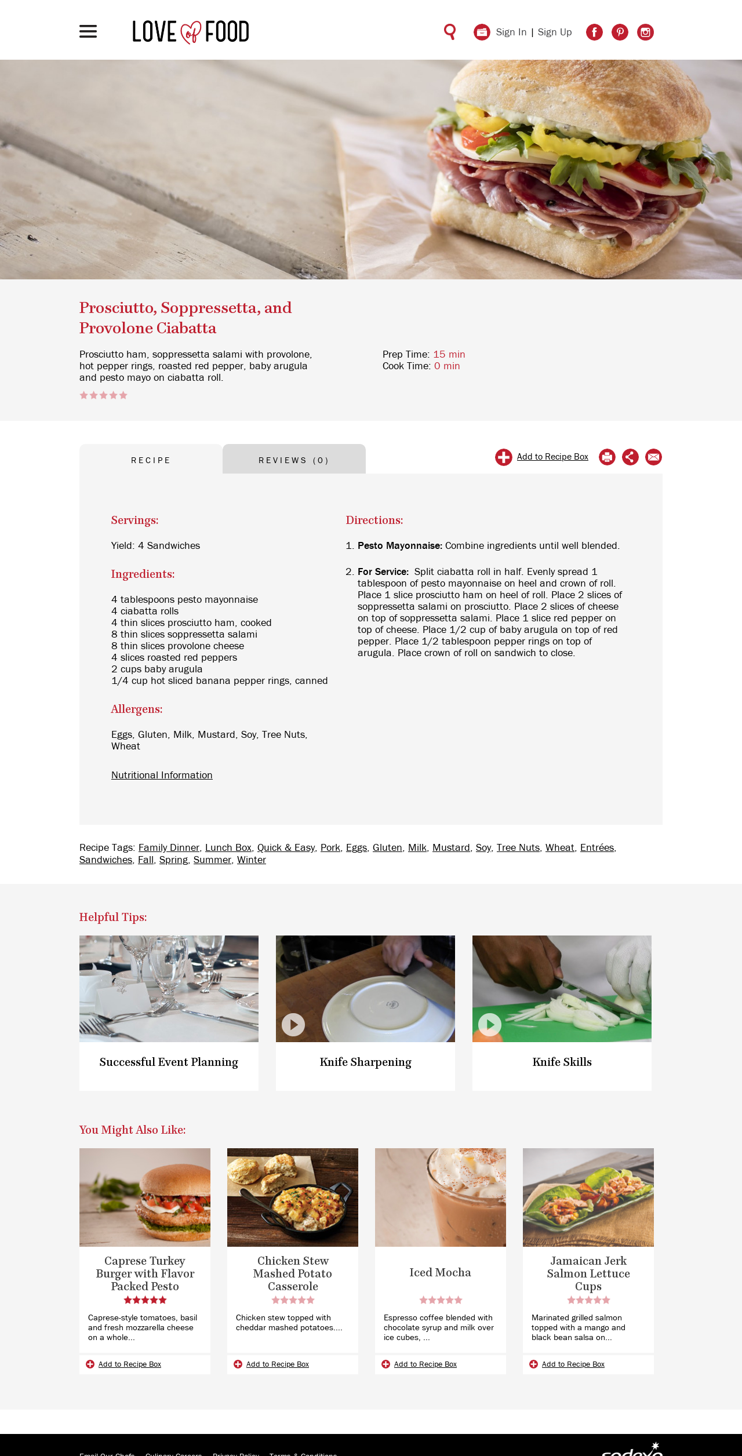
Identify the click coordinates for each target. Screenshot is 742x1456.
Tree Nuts (518, 848)
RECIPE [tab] (151, 460)
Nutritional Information (162, 775)
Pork (330, 848)
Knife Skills (562, 1063)
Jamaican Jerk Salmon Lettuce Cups (588, 1274)
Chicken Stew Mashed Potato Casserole (292, 1274)
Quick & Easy (286, 848)
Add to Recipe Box (552, 456)
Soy (483, 848)
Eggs (356, 848)
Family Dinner (169, 848)
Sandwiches (105, 860)
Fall (146, 860)
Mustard (451, 848)
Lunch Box (228, 848)
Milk (417, 848)
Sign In (511, 32)
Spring (173, 860)
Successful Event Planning (169, 1063)
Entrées (597, 848)
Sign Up (555, 32)
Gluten (387, 848)
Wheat (559, 848)
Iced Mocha (440, 1273)
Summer (212, 860)
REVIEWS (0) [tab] (294, 460)
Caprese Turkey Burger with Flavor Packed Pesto (145, 1274)
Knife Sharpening (366, 1063)
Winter (251, 860)
